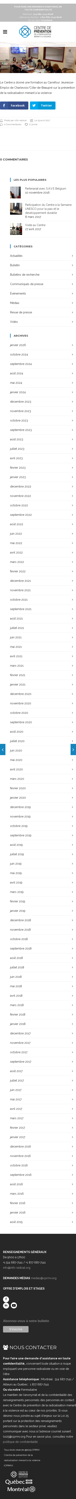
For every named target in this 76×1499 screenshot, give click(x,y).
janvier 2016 (18, 1212)
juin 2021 (16, 637)
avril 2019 (16, 882)
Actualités (16, 255)
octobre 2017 (18, 1052)
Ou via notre (40, 20)
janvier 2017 (17, 1137)
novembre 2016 (20, 1156)
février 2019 (17, 901)
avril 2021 (16, 656)
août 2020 (16, 731)
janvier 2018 (18, 1024)
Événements (18, 293)
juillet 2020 (17, 741)
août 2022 (16, 524)
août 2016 (16, 1184)
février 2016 (17, 1203)
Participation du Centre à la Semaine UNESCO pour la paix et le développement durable (48, 208)
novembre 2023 (20, 411)
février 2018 (17, 1014)
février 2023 (18, 467)
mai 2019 (16, 873)
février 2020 (18, 788)
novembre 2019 (20, 816)
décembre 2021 (20, 580)
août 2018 (16, 958)
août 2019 (16, 844)
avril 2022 (16, 552)
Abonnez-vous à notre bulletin (26, 1321)
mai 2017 (16, 1099)
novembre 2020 (20, 703)
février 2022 (18, 571)
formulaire (29, 1389)
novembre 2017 (20, 1042)
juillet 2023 (17, 448)
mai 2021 (16, 646)
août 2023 (16, 439)
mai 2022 (16, 543)
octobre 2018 (19, 939)
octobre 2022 (19, 505)
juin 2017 (15, 1090)
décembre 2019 (20, 807)
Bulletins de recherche (24, 274)
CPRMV (36, 1450)
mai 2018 (16, 986)
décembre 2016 (20, 1146)
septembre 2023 (21, 430)
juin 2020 (16, 750)
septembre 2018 (21, 948)
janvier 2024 (18, 392)
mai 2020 (16, 760)
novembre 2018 (20, 929)
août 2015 (16, 1222)
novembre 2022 (20, 496)
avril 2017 (16, 1108)
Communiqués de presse (26, 284)
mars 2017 (16, 1118)
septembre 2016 (21, 1174)
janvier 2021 (17, 684)
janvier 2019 (17, 910)
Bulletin (15, 265)
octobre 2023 (19, 420)
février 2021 (17, 675)
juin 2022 (16, 533)
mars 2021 (17, 665)
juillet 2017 (17, 1080)
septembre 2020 (21, 722)
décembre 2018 (20, 920)
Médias (14, 303)
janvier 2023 (18, 477)
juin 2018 (16, 976)
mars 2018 (17, 1005)
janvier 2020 (18, 797)
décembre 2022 (20, 486)
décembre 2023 (20, 401)
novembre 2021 (20, 590)
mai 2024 (16, 382)
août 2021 (16, 618)
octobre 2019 (19, 826)
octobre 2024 (19, 354)
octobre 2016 (19, 1165)
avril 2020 (16, 769)
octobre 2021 (19, 599)
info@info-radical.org (16, 1267)
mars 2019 (17, 892)
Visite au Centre (35, 225)
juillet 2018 (17, 967)
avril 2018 (16, 995)
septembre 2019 (20, 835)
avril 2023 (16, 458)
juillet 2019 (17, 854)
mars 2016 (17, 1193)
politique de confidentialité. (20, 1441)
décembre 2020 (20, 694)
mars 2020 (17, 778)
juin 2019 (16, 863)
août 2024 (16, 373)
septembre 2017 (20, 1061)
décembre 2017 (20, 1033)
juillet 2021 (17, 628)
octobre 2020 (19, 712)
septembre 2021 (20, 609)
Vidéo (14, 321)
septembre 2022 (21, 514)
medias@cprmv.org (43, 1278)
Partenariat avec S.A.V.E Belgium (45, 188)
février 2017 (17, 1127)
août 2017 (16, 1071)
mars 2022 (17, 562)
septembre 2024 (21, 364)
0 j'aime (31, 125)
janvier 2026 (18, 345)
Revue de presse (21, 312)
